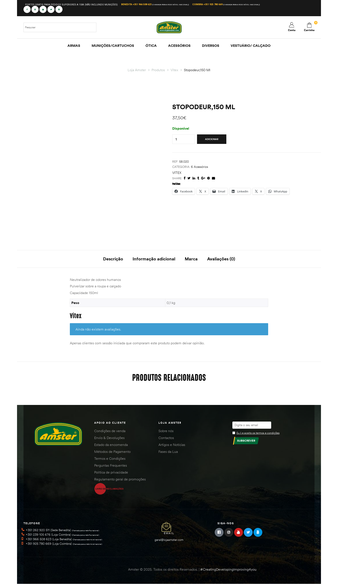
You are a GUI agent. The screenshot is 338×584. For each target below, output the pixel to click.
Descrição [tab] (113, 258)
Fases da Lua (168, 451)
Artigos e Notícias (171, 444)
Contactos (166, 438)
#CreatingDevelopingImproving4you (228, 569)
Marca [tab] (191, 258)
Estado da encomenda (111, 444)
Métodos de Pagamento (112, 451)
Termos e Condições (109, 458)
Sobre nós (166, 431)
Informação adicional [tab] (154, 258)
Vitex (176, 172)
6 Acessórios (199, 167)
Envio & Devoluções (109, 438)
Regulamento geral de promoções (120, 479)
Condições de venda (109, 431)
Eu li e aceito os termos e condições (258, 432)
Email (169, 533)
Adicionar (211, 139)
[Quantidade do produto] (176, 139)
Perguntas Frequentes (110, 465)
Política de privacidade (111, 472)
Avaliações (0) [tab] (221, 258)
